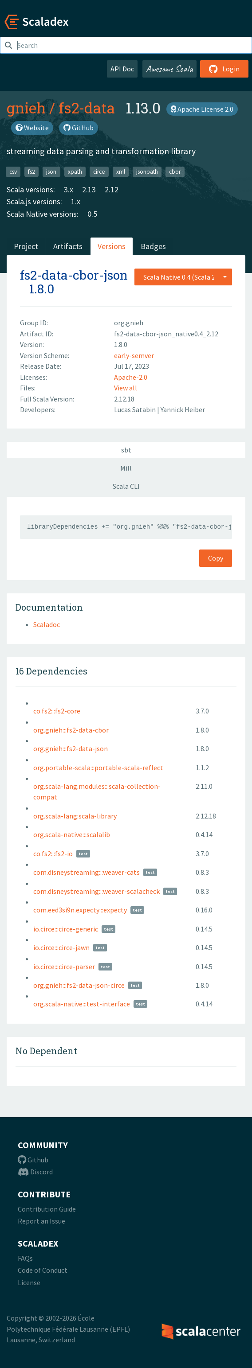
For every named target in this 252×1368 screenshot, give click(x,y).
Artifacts (68, 246)
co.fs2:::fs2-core (56, 710)
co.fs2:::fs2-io (53, 853)
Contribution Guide (47, 1208)
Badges (153, 246)
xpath (75, 171)
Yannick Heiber (183, 409)
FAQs (25, 1258)
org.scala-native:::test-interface (81, 1003)
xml (120, 171)
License (29, 1282)
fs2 (31, 171)
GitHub (78, 127)
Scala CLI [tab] (126, 486)
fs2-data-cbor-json (74, 275)
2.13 (89, 189)
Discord (35, 1171)
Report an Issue (41, 1220)
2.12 (111, 189)
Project (26, 246)
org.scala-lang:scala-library (75, 815)
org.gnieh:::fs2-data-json (70, 748)
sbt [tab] (126, 449)
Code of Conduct (42, 1270)
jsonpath (147, 171)
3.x (68, 189)
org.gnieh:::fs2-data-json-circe (79, 985)
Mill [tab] (126, 468)
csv (13, 171)
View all (125, 387)
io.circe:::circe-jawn (61, 947)
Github (33, 1159)
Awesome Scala (169, 68)
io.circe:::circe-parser (64, 966)
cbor (175, 171)
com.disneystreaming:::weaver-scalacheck (96, 891)
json (51, 171)
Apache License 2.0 (202, 109)
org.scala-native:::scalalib (71, 834)
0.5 (92, 214)
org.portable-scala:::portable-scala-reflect (98, 767)
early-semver (134, 355)
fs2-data (87, 107)
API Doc (122, 68)
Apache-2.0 (130, 377)
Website (32, 127)
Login (224, 68)
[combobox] (183, 277)
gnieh (26, 107)
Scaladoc (46, 624)
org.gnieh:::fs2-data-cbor (71, 729)
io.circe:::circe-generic (65, 928)
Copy (215, 557)
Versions (112, 246)
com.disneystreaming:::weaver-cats (86, 872)
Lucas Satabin (135, 409)
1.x (75, 201)
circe (99, 171)
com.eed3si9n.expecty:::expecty (80, 909)
